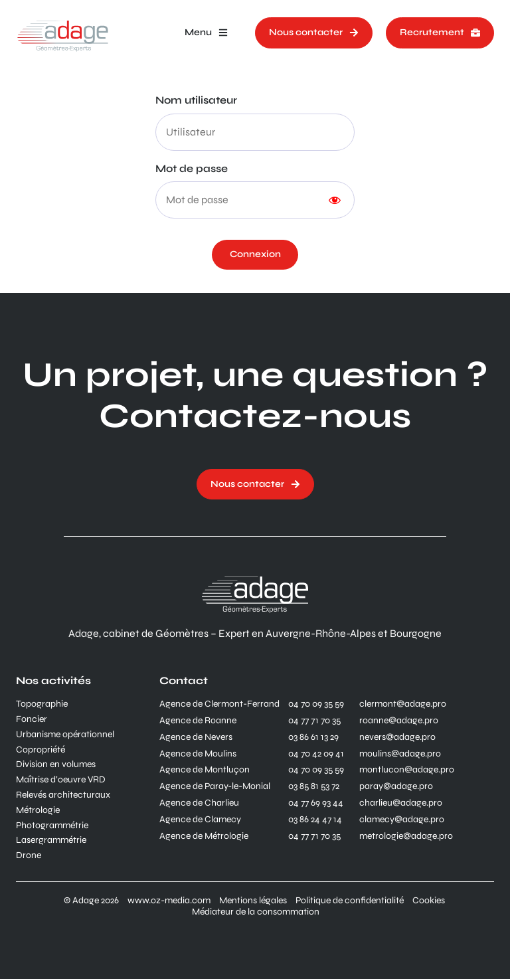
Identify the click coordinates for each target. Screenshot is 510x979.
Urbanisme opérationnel (65, 734)
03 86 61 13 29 (313, 737)
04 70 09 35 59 (316, 704)
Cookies (428, 900)
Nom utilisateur (196, 100)
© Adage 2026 (91, 900)
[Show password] (335, 200)
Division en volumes (56, 764)
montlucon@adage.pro (406, 769)
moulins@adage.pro (400, 754)
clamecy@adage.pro (401, 819)
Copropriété (40, 750)
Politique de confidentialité (350, 900)
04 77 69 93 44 (315, 803)
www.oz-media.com (169, 900)
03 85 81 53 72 (313, 786)
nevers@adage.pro (397, 737)
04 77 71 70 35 (314, 720)
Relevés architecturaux (63, 795)
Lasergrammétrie (51, 840)
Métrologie (38, 810)
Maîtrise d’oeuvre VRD (61, 779)
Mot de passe (191, 168)
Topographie (42, 704)
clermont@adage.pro (402, 704)
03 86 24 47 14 (315, 819)
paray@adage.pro (396, 786)
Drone (28, 855)
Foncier (31, 719)
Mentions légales (253, 900)
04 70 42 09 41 (316, 754)
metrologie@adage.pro (406, 836)
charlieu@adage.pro (400, 803)
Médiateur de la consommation (255, 912)
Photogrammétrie (52, 825)
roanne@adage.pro (398, 720)
